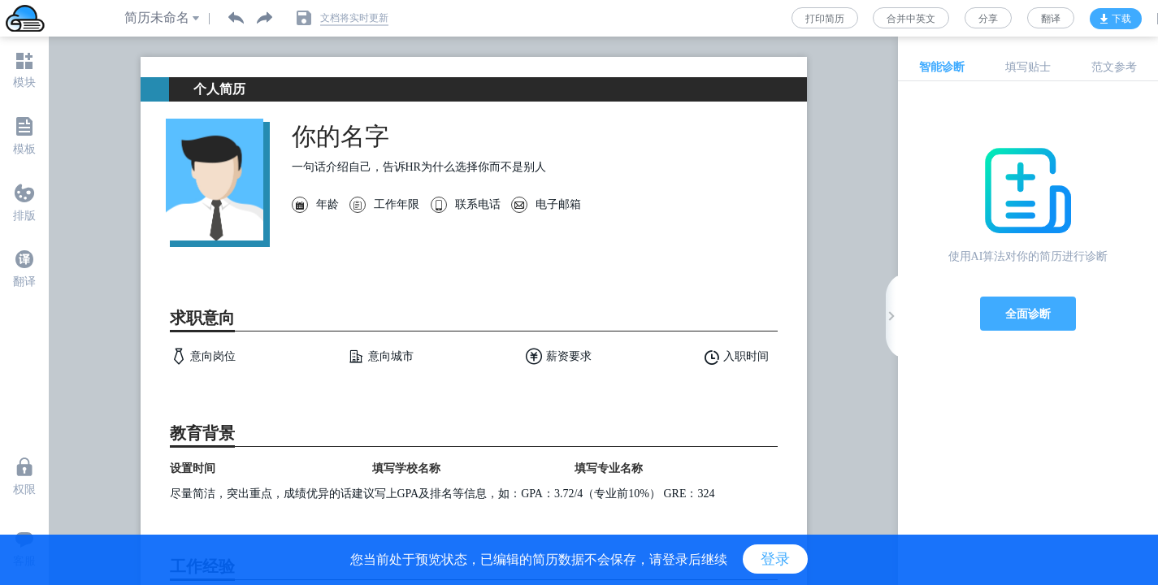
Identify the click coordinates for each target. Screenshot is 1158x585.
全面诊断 (1028, 313)
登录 (775, 559)
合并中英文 (911, 18)
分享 (988, 18)
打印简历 (824, 18)
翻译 (1050, 18)
